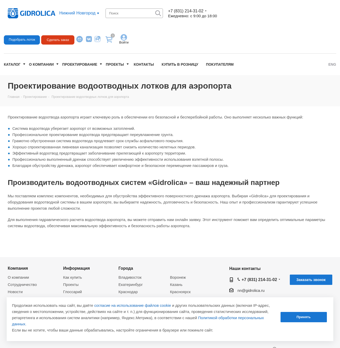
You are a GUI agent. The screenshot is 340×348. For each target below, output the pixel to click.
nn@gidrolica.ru (251, 290)
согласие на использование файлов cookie (132, 305)
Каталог (12, 64)
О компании (41, 64)
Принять (304, 317)
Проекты (115, 64)
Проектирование (79, 64)
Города (125, 268)
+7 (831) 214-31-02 (185, 11)
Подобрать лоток (22, 39)
